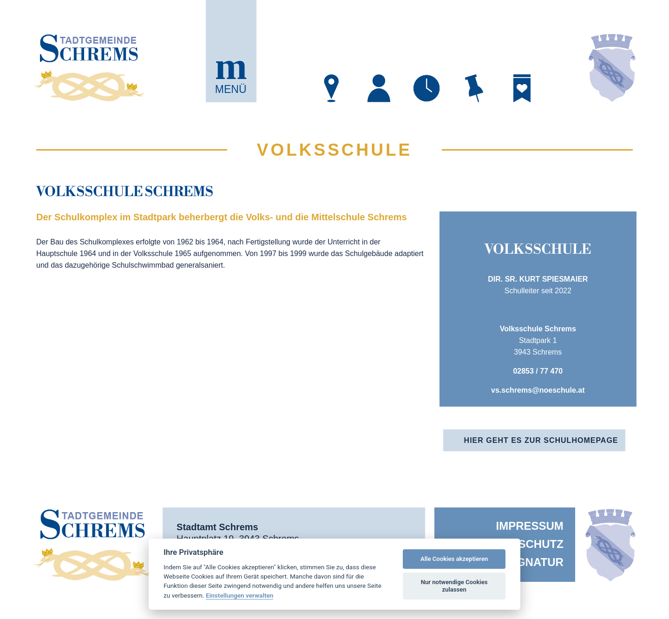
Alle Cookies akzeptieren (454, 558)
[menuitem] (505, 526)
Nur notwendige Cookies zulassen (454, 586)
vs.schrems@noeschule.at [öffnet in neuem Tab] (537, 390)
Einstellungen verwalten (239, 595)
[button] (231, 51)
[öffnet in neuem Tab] (331, 88)
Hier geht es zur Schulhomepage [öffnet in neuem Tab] (541, 440)
